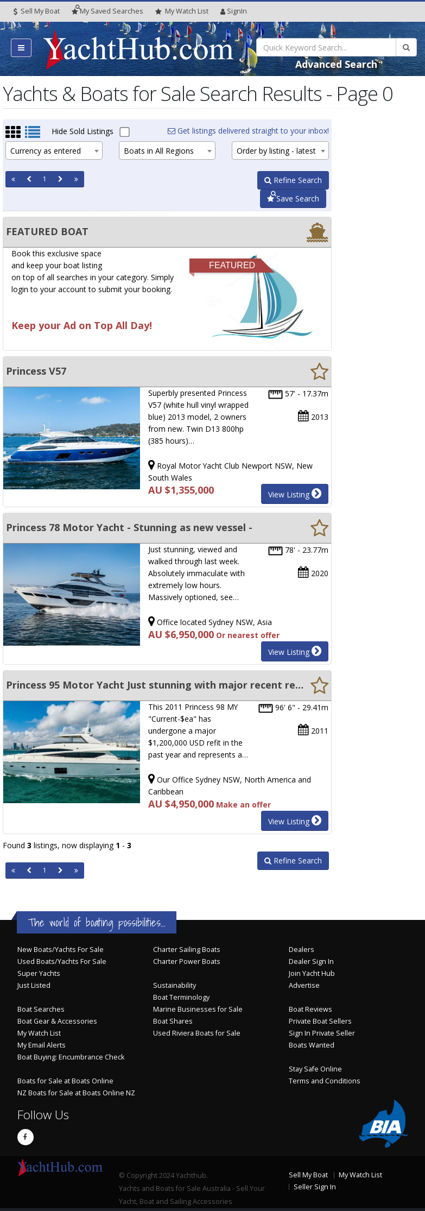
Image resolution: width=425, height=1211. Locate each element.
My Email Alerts (41, 1045)
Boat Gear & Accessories (57, 1021)
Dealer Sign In (311, 961)
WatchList (181, 11)
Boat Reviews (310, 1009)
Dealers (301, 949)
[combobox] (54, 150)
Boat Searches (41, 1009)
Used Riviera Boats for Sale (196, 1033)
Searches (107, 11)
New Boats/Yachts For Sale (60, 949)
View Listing (294, 494)
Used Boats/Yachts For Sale (61, 961)
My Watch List (39, 1033)
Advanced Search (336, 64)
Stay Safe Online (315, 1069)
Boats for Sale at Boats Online (65, 1081)
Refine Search (293, 180)
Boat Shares (173, 1021)
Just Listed (33, 985)
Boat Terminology (181, 997)
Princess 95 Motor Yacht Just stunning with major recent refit (154, 685)
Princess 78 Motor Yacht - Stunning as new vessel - (129, 527)
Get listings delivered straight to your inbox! (248, 130)
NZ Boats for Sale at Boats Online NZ (76, 1093)
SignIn (233, 11)
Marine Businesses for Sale (198, 1009)
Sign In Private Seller (322, 1033)
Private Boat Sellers (320, 1021)
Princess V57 (36, 371)
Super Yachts (38, 973)
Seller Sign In (315, 1186)
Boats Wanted (311, 1045)
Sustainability (174, 985)
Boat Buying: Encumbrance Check (70, 1057)
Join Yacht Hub (312, 973)
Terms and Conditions (324, 1081)
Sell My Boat (37, 11)
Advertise (304, 985)
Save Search (293, 198)
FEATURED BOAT (47, 231)
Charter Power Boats (186, 961)
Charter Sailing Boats (186, 949)
